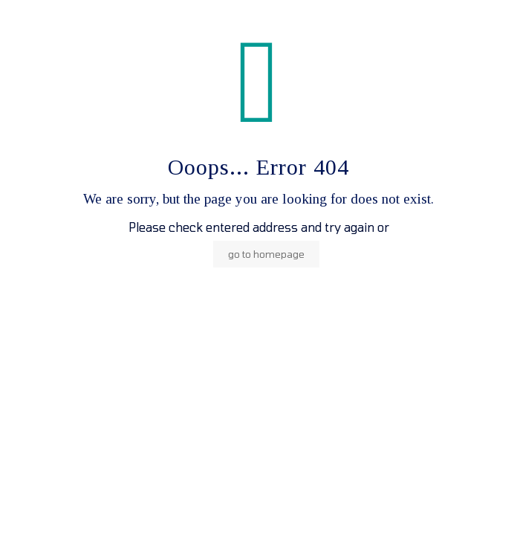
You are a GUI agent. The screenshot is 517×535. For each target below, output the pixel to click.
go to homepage (266, 254)
